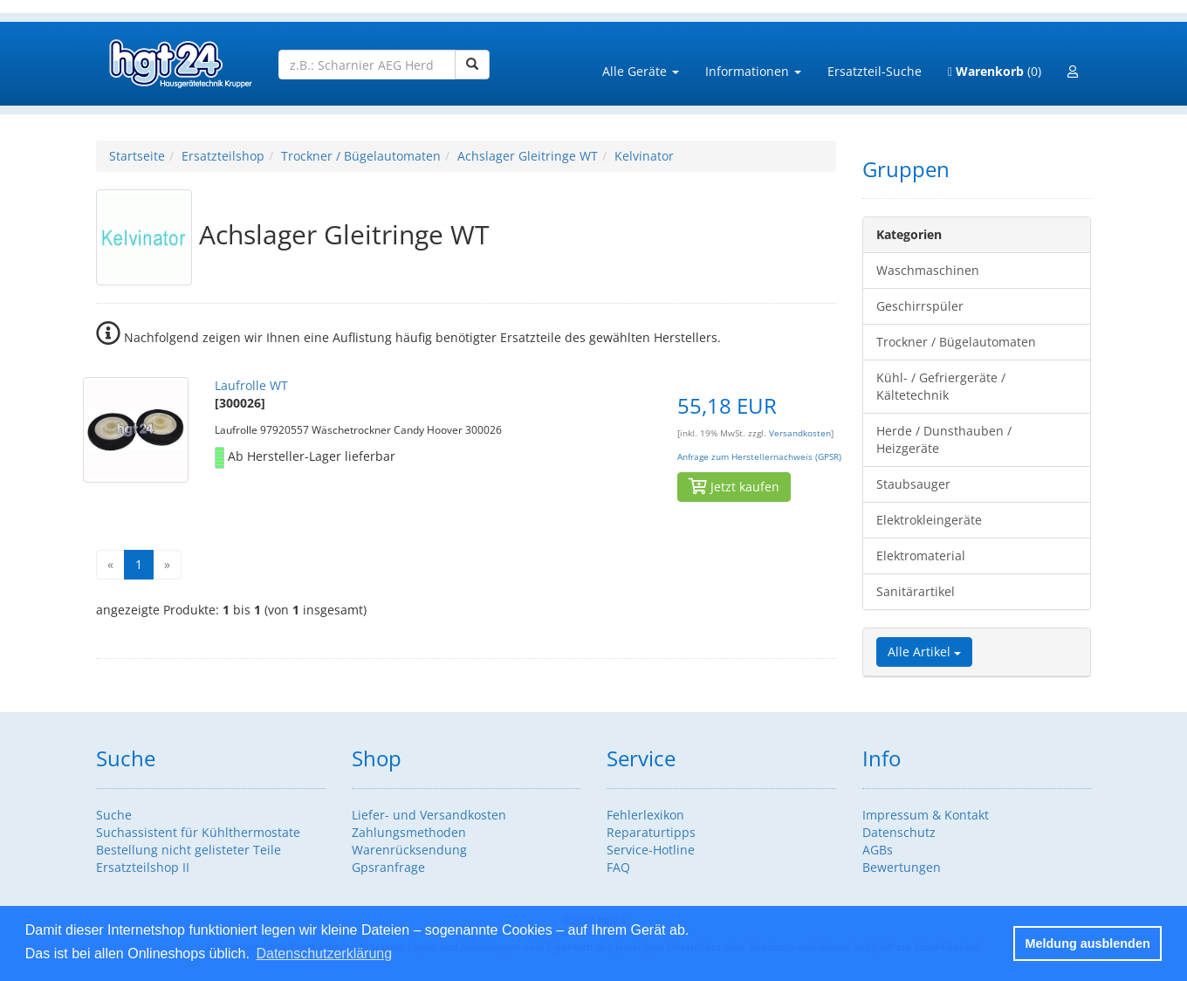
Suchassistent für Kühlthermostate (198, 832)
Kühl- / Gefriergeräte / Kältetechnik (940, 386)
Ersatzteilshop (223, 155)
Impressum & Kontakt (925, 814)
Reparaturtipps (651, 832)
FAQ (618, 867)
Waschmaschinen (927, 270)
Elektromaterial (920, 555)
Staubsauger (913, 484)
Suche (114, 814)
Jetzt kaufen (734, 486)
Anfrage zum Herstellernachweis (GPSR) (759, 457)
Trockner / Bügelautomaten (361, 155)
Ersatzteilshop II (142, 867)
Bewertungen (901, 867)
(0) (994, 71)
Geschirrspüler (920, 306)
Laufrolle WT (251, 385)
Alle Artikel (924, 651)
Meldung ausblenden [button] (1088, 943)
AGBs (877, 849)
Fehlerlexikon (645, 814)
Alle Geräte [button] (640, 71)
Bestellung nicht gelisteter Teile (188, 849)
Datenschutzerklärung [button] (324, 953)
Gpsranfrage (388, 867)
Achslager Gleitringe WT (527, 155)
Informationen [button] (753, 71)
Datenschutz (899, 832)
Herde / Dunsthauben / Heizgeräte (944, 439)
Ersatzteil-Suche (874, 71)
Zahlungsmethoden (409, 832)
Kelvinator (644, 155)
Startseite (137, 155)
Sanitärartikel (915, 591)
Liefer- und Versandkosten (429, 814)
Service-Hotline (651, 849)
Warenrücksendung (409, 849)
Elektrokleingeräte (929, 519)
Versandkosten (800, 433)
